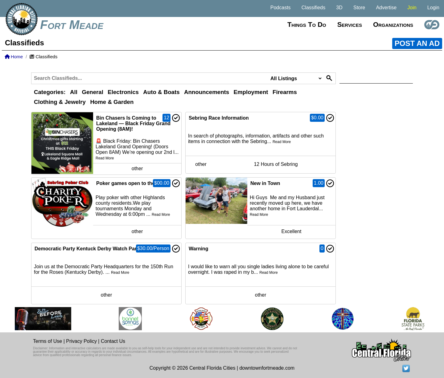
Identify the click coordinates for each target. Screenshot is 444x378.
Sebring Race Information (219, 118)
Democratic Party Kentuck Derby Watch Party (88, 248)
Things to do (306, 24)
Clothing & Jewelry (60, 102)
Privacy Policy (81, 341)
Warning (198, 248)
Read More (105, 158)
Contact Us (113, 341)
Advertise (386, 7)
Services (349, 24)
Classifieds (313, 7)
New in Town (265, 183)
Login (433, 7)
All (73, 92)
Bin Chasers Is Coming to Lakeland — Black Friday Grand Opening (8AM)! (133, 123)
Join (411, 7)
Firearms (285, 92)
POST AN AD (417, 43)
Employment (251, 92)
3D (339, 7)
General (92, 92)
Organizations (393, 24)
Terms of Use (47, 341)
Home (14, 56)
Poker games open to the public (133, 183)
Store (359, 7)
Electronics (123, 92)
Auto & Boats (161, 92)
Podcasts (280, 7)
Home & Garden (112, 102)
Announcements (206, 92)
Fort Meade (71, 24)
